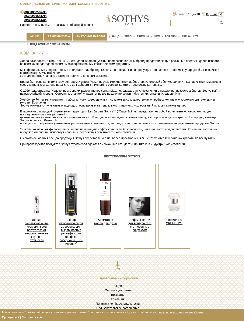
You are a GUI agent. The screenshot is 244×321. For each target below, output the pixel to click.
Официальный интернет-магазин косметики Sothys (65, 4)
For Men (171, 36)
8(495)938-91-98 (35, 16)
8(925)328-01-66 (35, 20)
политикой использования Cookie (180, 312)
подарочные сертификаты (50, 44)
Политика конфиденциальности (118, 303)
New (157, 36)
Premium (143, 36)
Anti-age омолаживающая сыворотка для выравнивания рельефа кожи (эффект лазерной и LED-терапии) (71, 231)
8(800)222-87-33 (35, 12)
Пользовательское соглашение (117, 308)
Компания (118, 299)
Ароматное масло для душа (105, 221)
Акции (34, 36)
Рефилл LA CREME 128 (174, 221)
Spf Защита (190, 36)
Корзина (211, 14)
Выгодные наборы (91, 36)
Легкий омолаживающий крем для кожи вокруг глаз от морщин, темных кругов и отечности (37, 230)
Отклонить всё (32, 317)
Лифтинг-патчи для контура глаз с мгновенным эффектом (139, 225)
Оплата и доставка (118, 290)
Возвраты (118, 294)
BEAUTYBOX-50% (59, 36)
